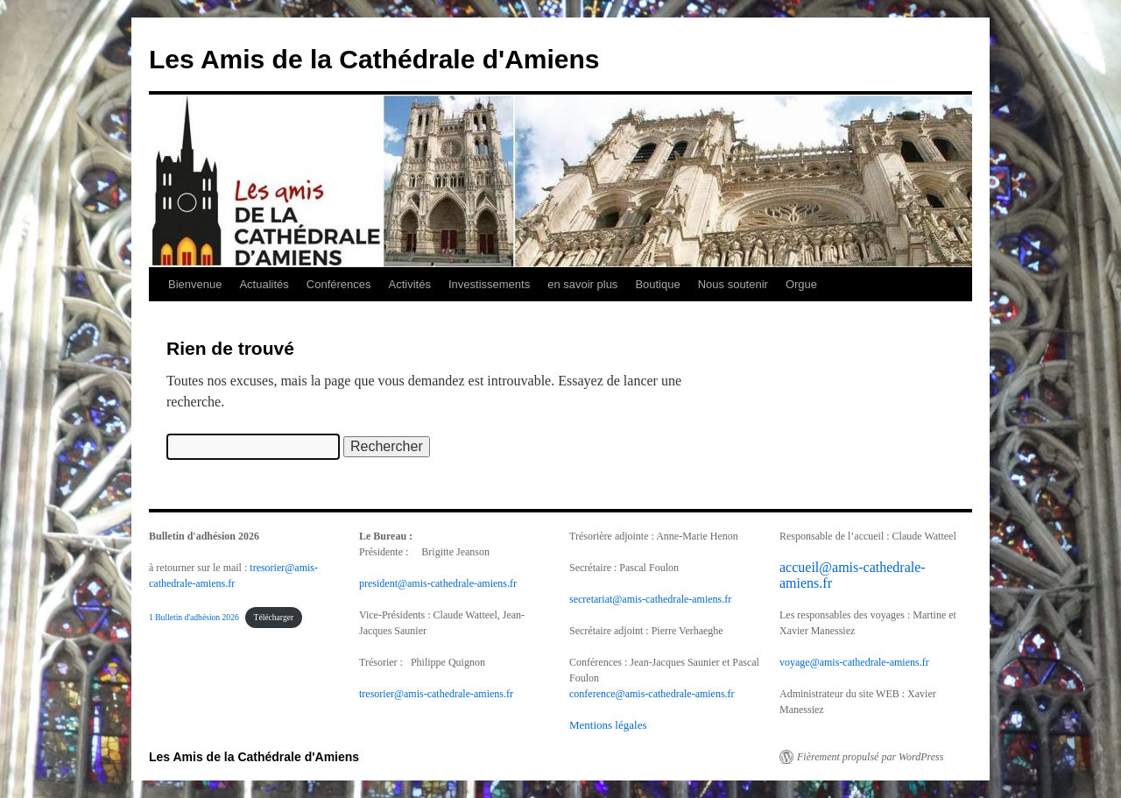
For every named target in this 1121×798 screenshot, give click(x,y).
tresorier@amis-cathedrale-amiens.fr (436, 694)
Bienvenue (195, 284)
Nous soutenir (733, 284)
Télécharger (274, 617)
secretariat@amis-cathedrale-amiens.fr (650, 599)
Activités (410, 284)
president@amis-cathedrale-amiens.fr (438, 583)
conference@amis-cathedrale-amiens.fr (652, 694)
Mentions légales (607, 724)
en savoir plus (582, 284)
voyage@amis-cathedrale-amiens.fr (854, 662)
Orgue (801, 284)
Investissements (489, 284)
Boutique (657, 284)
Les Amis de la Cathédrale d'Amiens (374, 59)
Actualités (263, 284)
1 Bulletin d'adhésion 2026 (194, 617)
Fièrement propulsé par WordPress (870, 757)
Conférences (339, 284)
